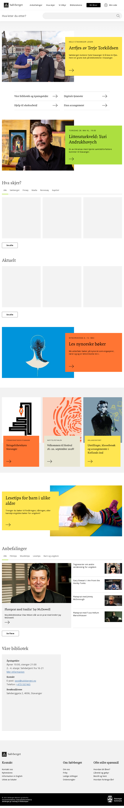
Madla (35, 190)
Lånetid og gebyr (101, 774)
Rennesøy (45, 190)
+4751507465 (23, 686)
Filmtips (13, 557)
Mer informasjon (16, 673)
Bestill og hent (100, 778)
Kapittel (56, 190)
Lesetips (37, 557)
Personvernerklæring (8, 802)
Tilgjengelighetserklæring (24, 802)
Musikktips (25, 557)
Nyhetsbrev (7, 774)
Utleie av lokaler (9, 781)
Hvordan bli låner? (102, 771)
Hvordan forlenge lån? (103, 781)
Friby (65, 774)
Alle (5, 190)
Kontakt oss (7, 771)
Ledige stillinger (70, 778)
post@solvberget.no (26, 682)
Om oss (66, 771)
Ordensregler (69, 781)
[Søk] (82, 16)
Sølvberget (15, 190)
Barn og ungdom (52, 557)
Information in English (12, 778)
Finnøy (26, 190)
